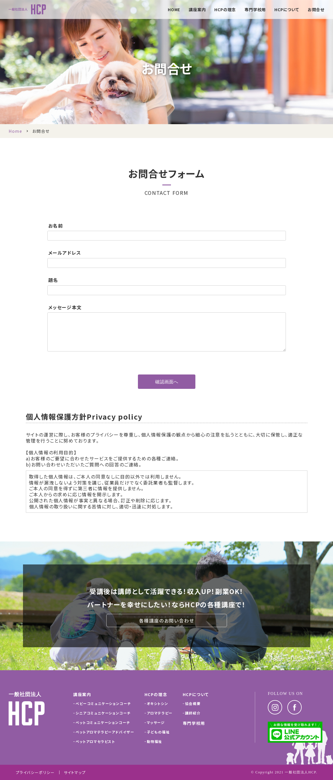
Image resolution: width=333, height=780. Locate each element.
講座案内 (197, 9)
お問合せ (316, 9)
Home (15, 131)
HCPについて (286, 9)
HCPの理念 (225, 9)
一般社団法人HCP (300, 772)
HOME (174, 9)
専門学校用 (255, 9)
